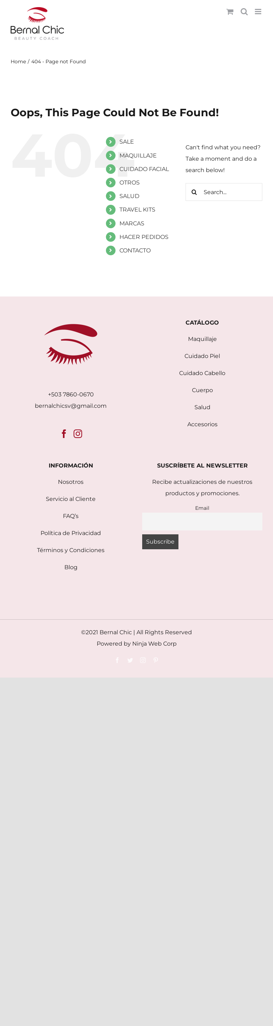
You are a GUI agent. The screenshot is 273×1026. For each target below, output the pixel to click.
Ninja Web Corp (154, 643)
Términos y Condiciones (71, 550)
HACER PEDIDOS (143, 237)
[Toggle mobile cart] (230, 11)
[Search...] (224, 192)
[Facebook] (64, 433)
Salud (202, 407)
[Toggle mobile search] (244, 11)
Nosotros (71, 482)
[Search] (194, 192)
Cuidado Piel (202, 356)
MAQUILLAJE (138, 155)
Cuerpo (202, 390)
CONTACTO (135, 250)
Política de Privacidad (71, 533)
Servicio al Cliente (71, 499)
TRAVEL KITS (137, 209)
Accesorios (202, 424)
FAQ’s (71, 516)
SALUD (129, 196)
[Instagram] (78, 433)
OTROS (129, 182)
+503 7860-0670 (71, 394)
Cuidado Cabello (202, 373)
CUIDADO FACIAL (144, 169)
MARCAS (131, 223)
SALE (126, 141)
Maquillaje (202, 339)
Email (202, 508)
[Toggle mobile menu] (258, 11)
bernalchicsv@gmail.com (71, 405)
